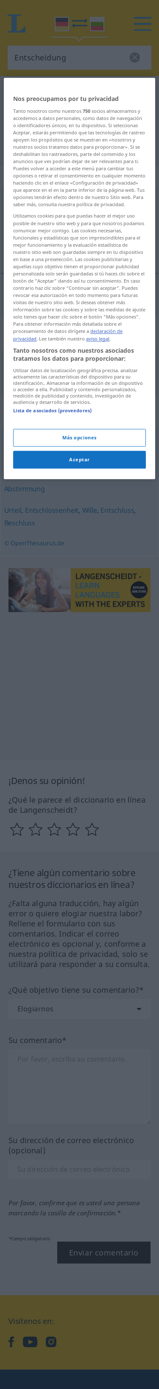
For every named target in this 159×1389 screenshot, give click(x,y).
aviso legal (97, 458)
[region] (79, 397)
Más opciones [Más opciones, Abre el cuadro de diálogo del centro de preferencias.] (79, 557)
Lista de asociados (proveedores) (52, 529)
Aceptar (79, 579)
